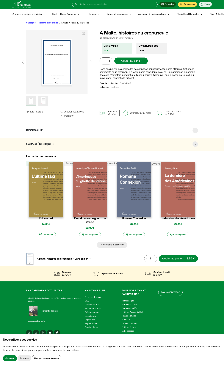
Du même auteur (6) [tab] (76, 164)
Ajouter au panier (131, 61)
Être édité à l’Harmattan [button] (185, 14)
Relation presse (92, 313)
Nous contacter (170, 293)
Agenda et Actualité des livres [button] (150, 14)
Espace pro (90, 320)
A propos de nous (93, 297)
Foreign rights (91, 328)
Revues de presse (92, 309)
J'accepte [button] (9, 358)
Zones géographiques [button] (116, 14)
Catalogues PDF (92, 305)
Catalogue (31, 23)
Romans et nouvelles (48, 23)
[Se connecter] (187, 4)
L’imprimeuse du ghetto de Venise (90, 220)
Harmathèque (128, 301)
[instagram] (29, 333)
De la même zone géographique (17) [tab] (152, 164)
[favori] (61, 213)
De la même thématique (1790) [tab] (110, 164)
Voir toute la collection (113, 246)
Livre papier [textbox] (81, 259)
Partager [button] (67, 116)
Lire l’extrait (34, 112)
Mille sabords (128, 331)
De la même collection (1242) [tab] (43, 164)
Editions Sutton (129, 327)
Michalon (126, 320)
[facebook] (57, 333)
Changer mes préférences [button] (46, 358)
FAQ (87, 301)
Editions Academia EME (133, 312)
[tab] (117, 48)
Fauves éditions (129, 316)
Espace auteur (91, 324)
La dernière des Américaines (178, 219)
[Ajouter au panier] (90, 235)
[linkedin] (43, 333)
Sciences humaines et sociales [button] (27, 14)
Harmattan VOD (129, 309)
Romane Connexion (134, 219)
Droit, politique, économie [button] (63, 14)
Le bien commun (129, 324)
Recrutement (91, 316)
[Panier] (205, 4)
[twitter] (36, 333)
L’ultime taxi (46, 219)
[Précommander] (46, 235)
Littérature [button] (90, 14)
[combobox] (83, 259)
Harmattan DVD (129, 305)
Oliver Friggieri (126, 38)
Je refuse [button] (24, 358)
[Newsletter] (167, 4)
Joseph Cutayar (110, 38)
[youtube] (50, 333)
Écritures (115, 87)
